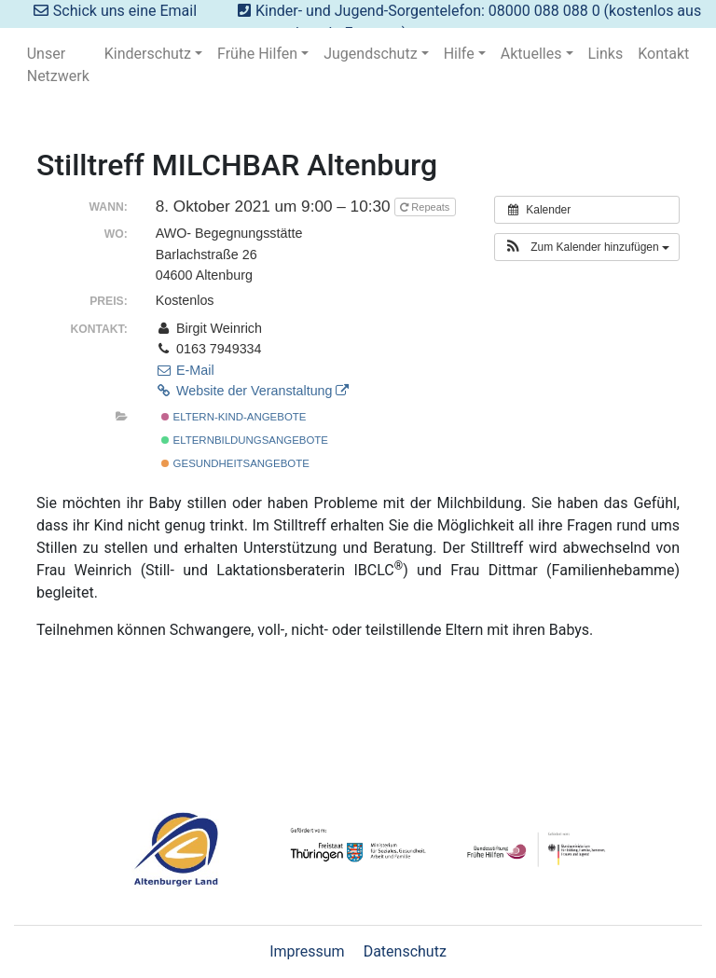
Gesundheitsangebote (235, 463)
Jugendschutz (370, 53)
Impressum (307, 951)
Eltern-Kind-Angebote (233, 416)
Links (606, 53)
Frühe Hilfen (257, 53)
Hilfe (459, 53)
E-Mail (185, 370)
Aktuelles (531, 53)
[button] (587, 247)
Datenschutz (405, 951)
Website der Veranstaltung (253, 390)
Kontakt (663, 53)
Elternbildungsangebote (244, 440)
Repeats (426, 207)
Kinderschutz (147, 53)
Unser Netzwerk (58, 65)
